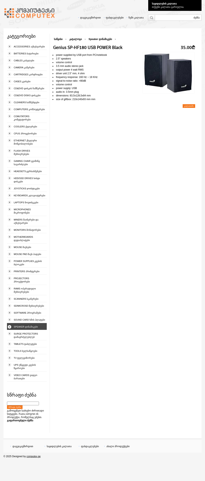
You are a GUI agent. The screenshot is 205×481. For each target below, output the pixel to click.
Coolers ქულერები (25, 126)
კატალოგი (75, 39)
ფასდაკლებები (115, 17)
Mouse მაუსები (22, 247)
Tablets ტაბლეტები (25, 344)
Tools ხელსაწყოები (25, 351)
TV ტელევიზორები (24, 358)
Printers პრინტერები (27, 271)
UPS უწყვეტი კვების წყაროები (25, 366)
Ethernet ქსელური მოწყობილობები (25, 142)
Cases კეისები (22, 81)
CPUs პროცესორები (25, 133)
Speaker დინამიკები (26, 327)
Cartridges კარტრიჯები (28, 74)
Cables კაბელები (24, 60)
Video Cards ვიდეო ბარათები (25, 377)
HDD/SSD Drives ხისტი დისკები (27, 180)
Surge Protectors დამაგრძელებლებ (26, 335)
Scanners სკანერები (26, 299)
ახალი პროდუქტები (118, 446)
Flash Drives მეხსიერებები (22, 152)
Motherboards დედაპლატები (23, 238)
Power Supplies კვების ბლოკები (28, 263)
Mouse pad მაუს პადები (27, 254)
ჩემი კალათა (136, 17)
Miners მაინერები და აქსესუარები (26, 221)
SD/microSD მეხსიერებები (29, 306)
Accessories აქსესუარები (29, 46)
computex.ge (33, 456)
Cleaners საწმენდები (26, 102)
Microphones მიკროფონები (22, 211)
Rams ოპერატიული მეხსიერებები (25, 290)
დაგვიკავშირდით (90, 17)
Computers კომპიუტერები (29, 109)
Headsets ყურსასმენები (28, 171)
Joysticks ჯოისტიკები (27, 188)
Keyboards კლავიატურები (29, 195)
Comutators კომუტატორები (22, 118)
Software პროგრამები (27, 313)
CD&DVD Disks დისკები (27, 95)
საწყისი (58, 39)
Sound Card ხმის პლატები (29, 320)
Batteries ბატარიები (26, 53)
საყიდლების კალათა (164, 3)
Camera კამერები (24, 67)
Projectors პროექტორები (22, 280)
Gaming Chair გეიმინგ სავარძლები (27, 163)
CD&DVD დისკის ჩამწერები (29, 88)
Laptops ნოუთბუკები (26, 202)
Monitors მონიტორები (27, 230)
